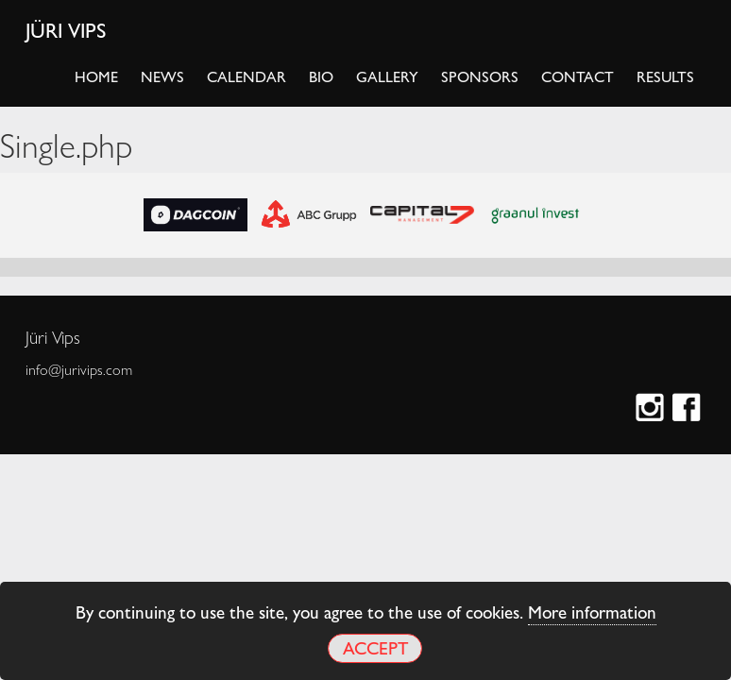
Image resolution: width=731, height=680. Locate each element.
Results (665, 76)
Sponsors (479, 76)
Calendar (246, 76)
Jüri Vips (66, 29)
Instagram (652, 409)
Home (96, 76)
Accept (375, 647)
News (162, 76)
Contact (577, 76)
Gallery (387, 76)
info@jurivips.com (79, 369)
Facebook (689, 409)
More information (592, 611)
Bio (321, 76)
